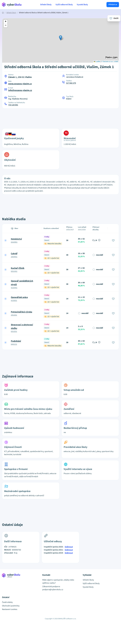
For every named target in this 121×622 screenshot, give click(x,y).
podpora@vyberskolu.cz (52, 589)
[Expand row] (5, 240)
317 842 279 (71, 83)
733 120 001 (13, 104)
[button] (60, 37)
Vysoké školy (82, 4)
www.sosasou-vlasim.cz (20, 83)
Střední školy (46, 4)
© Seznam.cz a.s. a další (109, 61)
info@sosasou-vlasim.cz (20, 90)
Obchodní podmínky (10, 605)
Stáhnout (69, 546)
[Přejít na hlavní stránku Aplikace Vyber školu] (12, 5)
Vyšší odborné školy (64, 4)
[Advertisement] (60, 117)
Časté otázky (7, 602)
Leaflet (97, 61)
